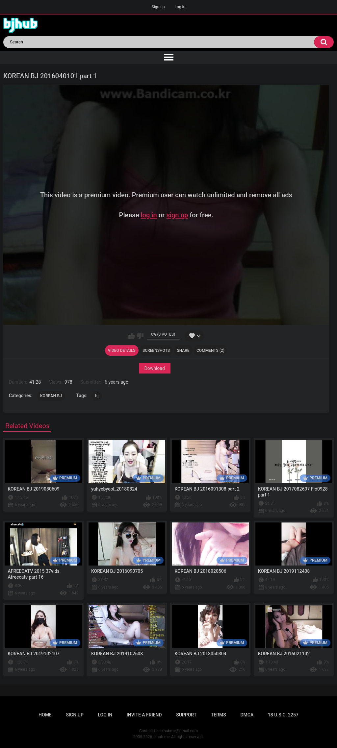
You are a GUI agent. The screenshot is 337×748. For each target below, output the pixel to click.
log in (149, 215)
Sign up (158, 7)
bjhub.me (161, 737)
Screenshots (156, 350)
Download (154, 368)
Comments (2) (210, 350)
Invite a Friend (144, 714)
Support (186, 714)
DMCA (246, 714)
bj (96, 396)
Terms (218, 714)
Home (45, 714)
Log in (180, 7)
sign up (177, 215)
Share (183, 350)
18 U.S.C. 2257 (283, 714)
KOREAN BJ (51, 396)
